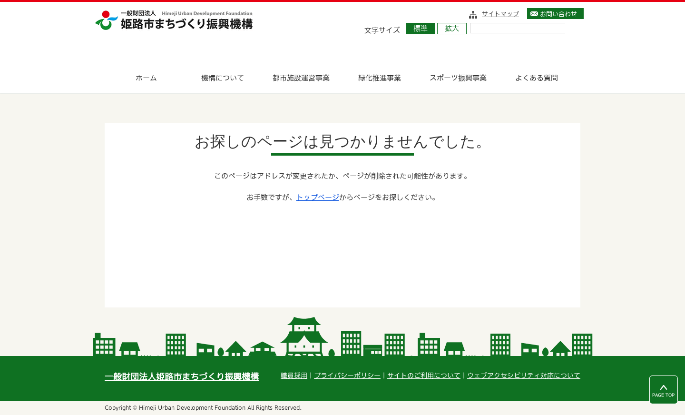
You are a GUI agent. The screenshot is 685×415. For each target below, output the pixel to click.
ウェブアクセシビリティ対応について (523, 375)
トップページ (317, 197)
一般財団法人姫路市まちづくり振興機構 (182, 376)
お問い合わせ (558, 13)
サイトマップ (500, 13)
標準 (420, 28)
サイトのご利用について (423, 375)
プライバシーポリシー (347, 375)
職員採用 (294, 375)
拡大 (452, 28)
